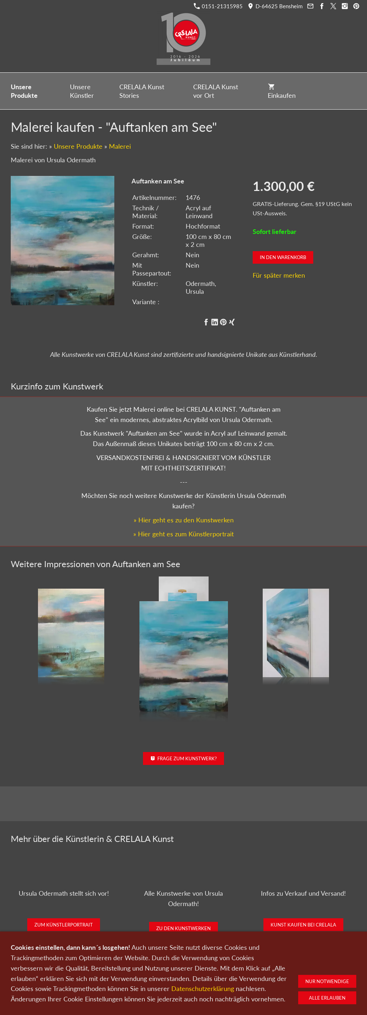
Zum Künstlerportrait (63, 925)
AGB (274, 977)
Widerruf (295, 977)
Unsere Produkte (78, 146)
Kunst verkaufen (114, 977)
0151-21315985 (218, 6)
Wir (165, 977)
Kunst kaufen (76, 977)
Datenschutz (219, 977)
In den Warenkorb (283, 257)
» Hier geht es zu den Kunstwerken (184, 520)
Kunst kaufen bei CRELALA (303, 925)
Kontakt (146, 977)
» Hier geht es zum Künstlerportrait (183, 534)
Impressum (250, 977)
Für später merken (279, 275)
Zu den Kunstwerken (183, 928)
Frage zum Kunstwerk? (183, 758)
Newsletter (187, 977)
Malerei (120, 146)
